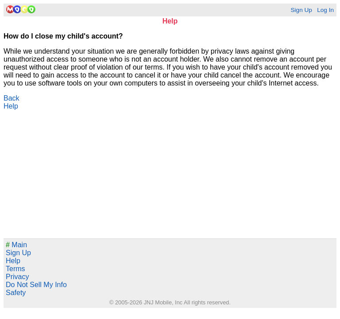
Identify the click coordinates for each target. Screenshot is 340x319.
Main (16, 245)
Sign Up (301, 10)
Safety (16, 292)
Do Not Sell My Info (36, 284)
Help (11, 106)
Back (11, 98)
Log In (325, 10)
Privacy (17, 276)
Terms (15, 268)
